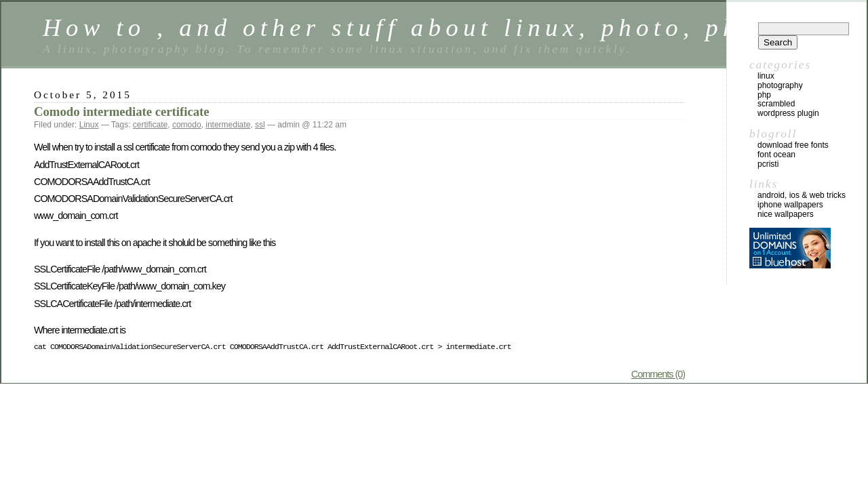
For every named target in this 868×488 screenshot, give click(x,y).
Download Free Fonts (793, 145)
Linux (89, 124)
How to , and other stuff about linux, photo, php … (419, 27)
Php (764, 95)
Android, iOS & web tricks (801, 195)
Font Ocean (776, 154)
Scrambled (776, 103)
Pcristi (767, 164)
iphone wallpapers (790, 204)
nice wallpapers (785, 214)
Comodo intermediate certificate (122, 111)
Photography (780, 85)
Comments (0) (658, 374)
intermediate (227, 124)
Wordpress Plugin (788, 113)
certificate (150, 124)
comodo (186, 124)
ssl (260, 124)
